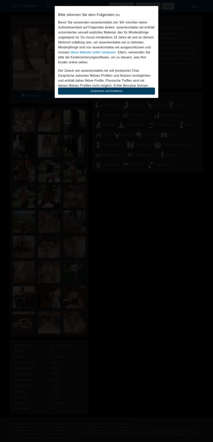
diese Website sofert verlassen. (94, 52)
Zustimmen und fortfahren (106, 91)
